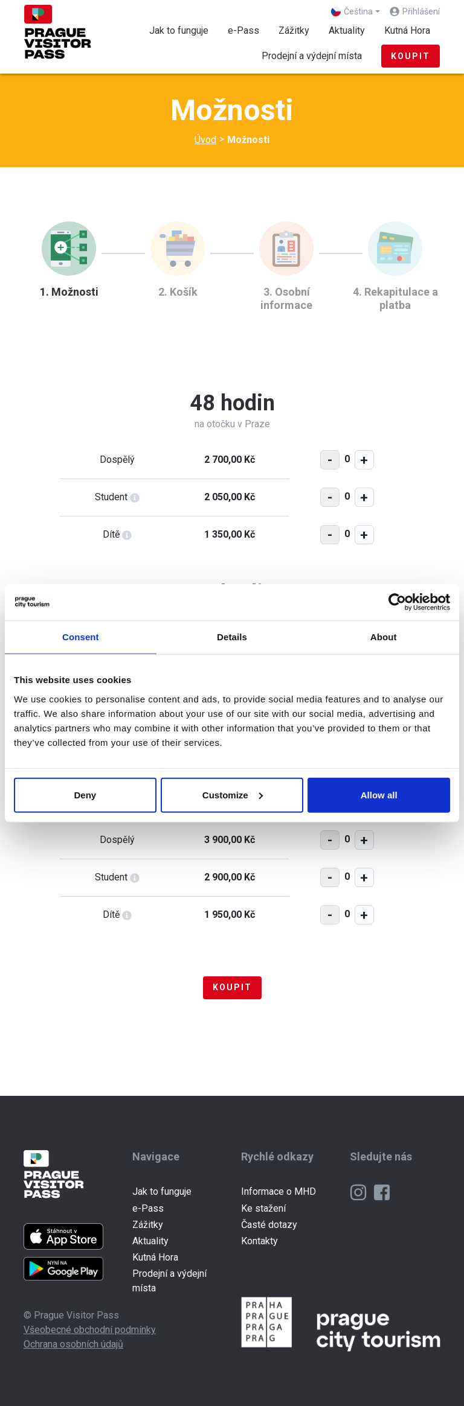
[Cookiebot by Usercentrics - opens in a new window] (397, 602)
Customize (232, 794)
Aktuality (347, 30)
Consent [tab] (80, 637)
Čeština (352, 11)
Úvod (205, 139)
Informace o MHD (278, 1191)
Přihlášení (421, 11)
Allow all (379, 794)
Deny (85, 794)
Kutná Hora (407, 30)
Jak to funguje (178, 30)
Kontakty (259, 1241)
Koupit (410, 56)
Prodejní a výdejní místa (312, 56)
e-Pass (243, 30)
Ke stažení (263, 1208)
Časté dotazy (269, 1224)
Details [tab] (232, 637)
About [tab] (383, 637)
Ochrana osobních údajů (73, 1344)
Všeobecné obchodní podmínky (90, 1329)
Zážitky (294, 30)
